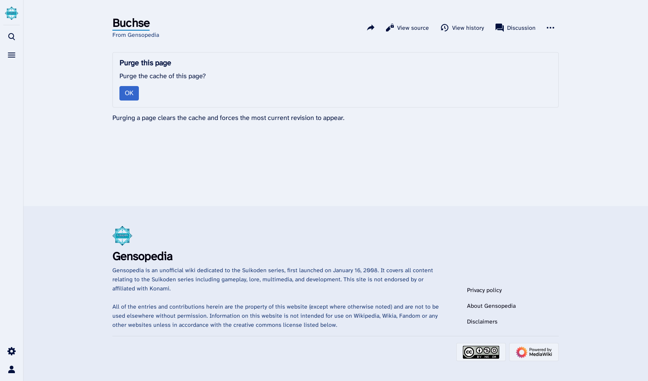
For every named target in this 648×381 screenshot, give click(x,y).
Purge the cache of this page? (162, 76)
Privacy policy (484, 290)
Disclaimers (482, 321)
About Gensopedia (491, 305)
